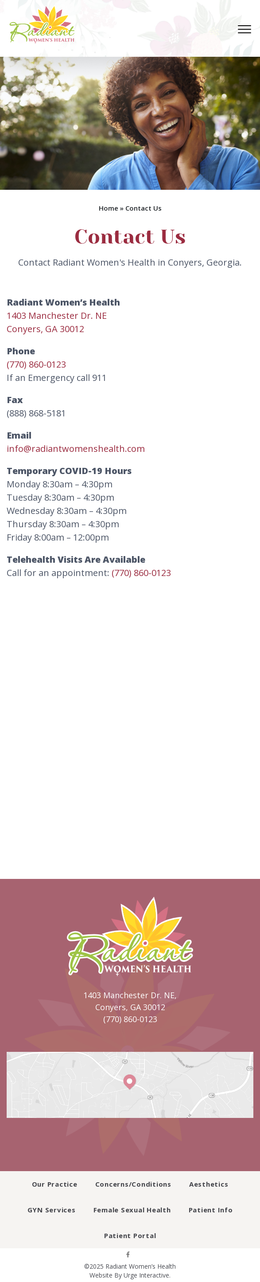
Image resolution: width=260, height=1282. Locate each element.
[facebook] (128, 1254)
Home (108, 208)
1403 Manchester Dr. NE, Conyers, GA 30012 (130, 1001)
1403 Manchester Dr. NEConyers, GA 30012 (57, 322)
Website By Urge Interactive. (130, 1275)
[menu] (244, 29)
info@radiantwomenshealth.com (76, 449)
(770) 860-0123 (36, 364)
